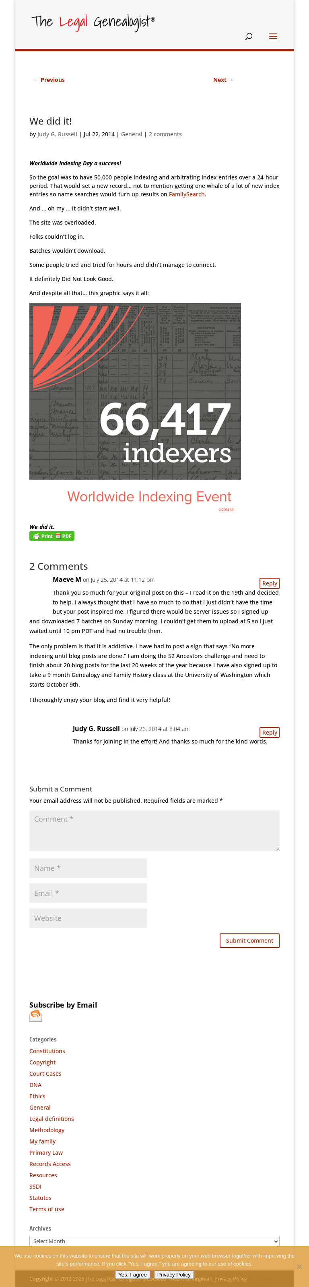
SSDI (35, 1186)
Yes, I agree (132, 1275)
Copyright (42, 1062)
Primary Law (46, 1152)
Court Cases (45, 1073)
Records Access (50, 1164)
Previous (49, 79)
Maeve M (67, 579)
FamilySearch (187, 194)
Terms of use (46, 1209)
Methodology (46, 1130)
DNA (35, 1085)
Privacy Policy (174, 1275)
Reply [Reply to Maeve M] (269, 583)
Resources (43, 1175)
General (131, 134)
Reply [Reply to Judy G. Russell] (269, 732)
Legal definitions (51, 1118)
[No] (299, 1266)
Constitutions (47, 1051)
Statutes (40, 1198)
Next (223, 79)
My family (42, 1141)
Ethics (37, 1096)
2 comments (165, 134)
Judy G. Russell (57, 134)
